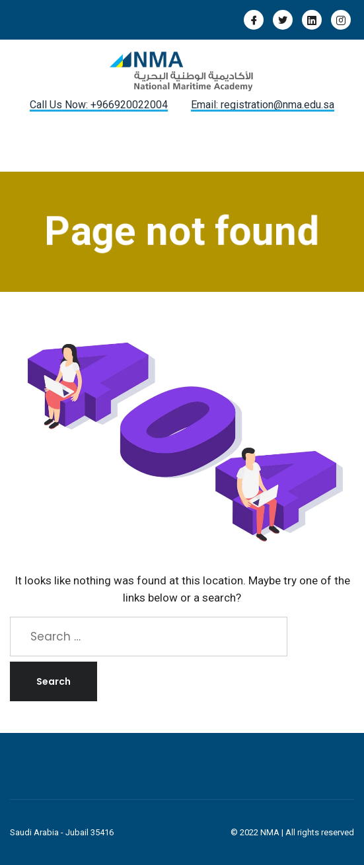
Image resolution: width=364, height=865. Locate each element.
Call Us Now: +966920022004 (99, 104)
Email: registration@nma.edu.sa (262, 104)
